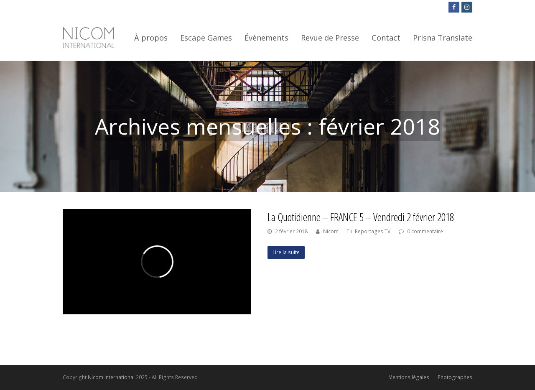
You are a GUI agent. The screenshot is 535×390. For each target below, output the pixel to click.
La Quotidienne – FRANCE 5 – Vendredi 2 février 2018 (361, 216)
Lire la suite (286, 252)
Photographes (455, 377)
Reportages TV (372, 231)
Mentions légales (408, 377)
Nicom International (111, 377)
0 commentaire (425, 231)
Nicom (331, 231)
